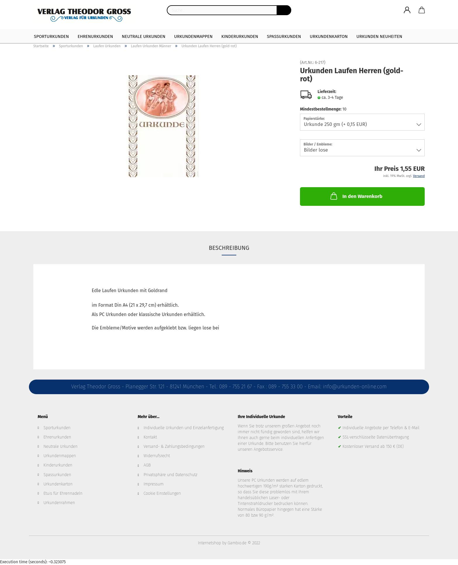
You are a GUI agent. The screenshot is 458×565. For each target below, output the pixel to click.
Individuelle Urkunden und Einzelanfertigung (184, 427)
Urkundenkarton (329, 36)
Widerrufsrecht (157, 455)
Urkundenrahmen (59, 502)
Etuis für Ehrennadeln (63, 493)
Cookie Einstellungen (162, 493)
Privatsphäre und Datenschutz (170, 474)
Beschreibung (229, 247)
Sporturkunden (51, 36)
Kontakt (150, 437)
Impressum (154, 484)
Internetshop (209, 543)
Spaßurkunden (284, 36)
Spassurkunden (57, 474)
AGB (147, 465)
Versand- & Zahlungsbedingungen (174, 446)
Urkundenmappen (193, 36)
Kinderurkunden (239, 36)
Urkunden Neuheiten (379, 36)
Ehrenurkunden (95, 36)
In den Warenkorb (355, 196)
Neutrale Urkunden (143, 36)
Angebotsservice (268, 449)
